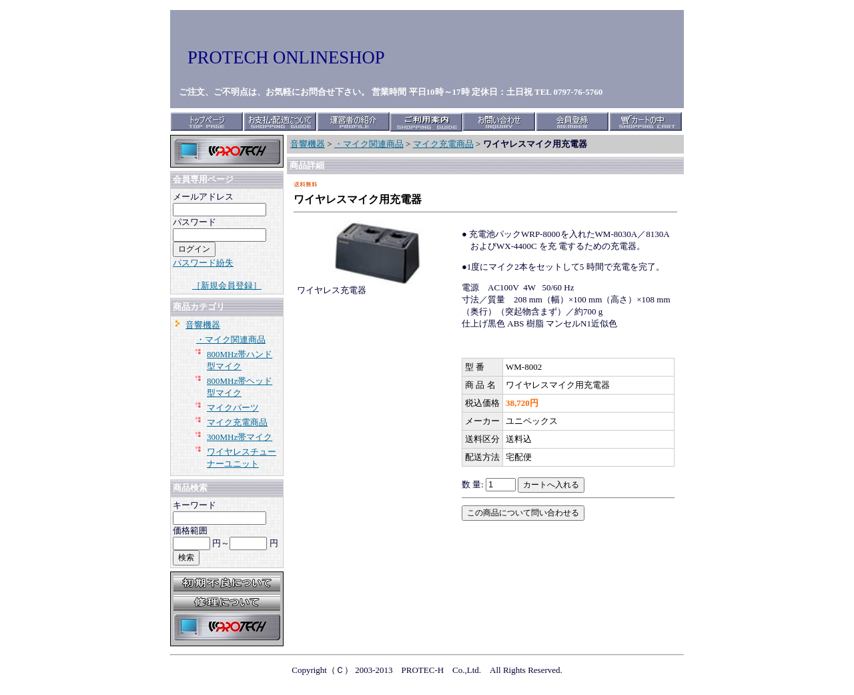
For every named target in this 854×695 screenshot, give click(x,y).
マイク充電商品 (237, 422)
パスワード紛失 (203, 263)
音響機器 (202, 325)
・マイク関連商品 (231, 339)
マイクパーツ (233, 408)
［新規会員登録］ (227, 285)
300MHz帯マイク (239, 437)
